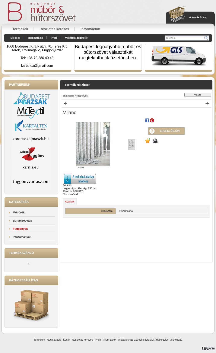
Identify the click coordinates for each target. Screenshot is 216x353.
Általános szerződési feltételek (135, 339)
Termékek (39, 339)
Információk (109, 339)
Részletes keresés (82, 339)
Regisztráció (54, 339)
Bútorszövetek (22, 220)
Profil (98, 339)
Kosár (66, 339)
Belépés (15, 37)
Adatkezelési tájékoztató (168, 339)
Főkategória (68, 95)
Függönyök (20, 228)
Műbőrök (19, 212)
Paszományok (22, 236)
